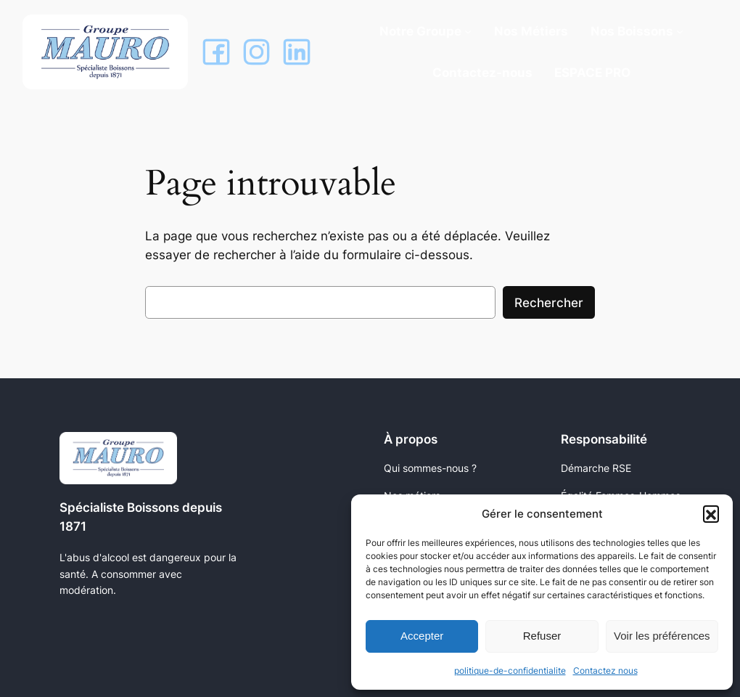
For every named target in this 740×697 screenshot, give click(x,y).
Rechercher (548, 302)
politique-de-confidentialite (510, 670)
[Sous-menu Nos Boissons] (679, 31)
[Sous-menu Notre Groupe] (468, 31)
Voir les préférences (662, 635)
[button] (711, 513)
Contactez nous (605, 670)
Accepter (421, 635)
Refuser (542, 635)
